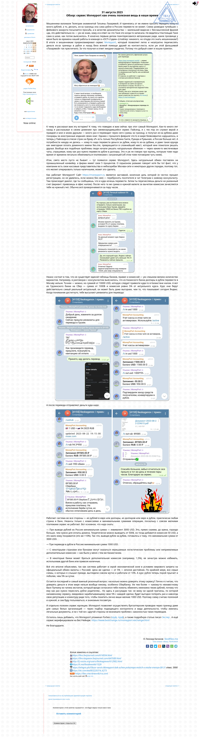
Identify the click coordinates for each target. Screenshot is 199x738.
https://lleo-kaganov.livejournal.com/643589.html (96, 658)
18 (31, 49)
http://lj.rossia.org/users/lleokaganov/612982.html (97, 661)
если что (90, 676)
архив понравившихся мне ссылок (59, 699)
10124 (34, 62)
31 (29, 53)
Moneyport (110, 42)
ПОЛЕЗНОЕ (173, 641)
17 (29, 49)
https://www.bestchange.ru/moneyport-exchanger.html (120, 620)
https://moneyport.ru (93, 174)
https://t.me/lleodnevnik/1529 (87, 664)
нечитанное (30, 26)
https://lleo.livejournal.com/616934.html (92, 655)
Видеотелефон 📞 (29, 70)
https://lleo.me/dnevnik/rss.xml (91, 673)
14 (24, 49)
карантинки (31, 111)
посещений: (27, 62)
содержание (30, 30)
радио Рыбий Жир (29, 88)
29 (26, 53)
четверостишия (31, 118)
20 (35, 49)
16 (28, 49)
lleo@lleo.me (171, 638)
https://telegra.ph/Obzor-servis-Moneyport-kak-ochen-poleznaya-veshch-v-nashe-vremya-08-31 (119, 667)
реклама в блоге (29, 37)
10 (29, 47)
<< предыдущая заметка (52, 4)
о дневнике (30, 33)
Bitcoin (26, 74)
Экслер (166, 617)
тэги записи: (158, 641)
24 (29, 51)
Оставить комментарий (68, 713)
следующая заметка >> (172, 4)
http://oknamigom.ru (30, 94)
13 (35, 47)
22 (26, 51)
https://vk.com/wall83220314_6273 (89, 670)
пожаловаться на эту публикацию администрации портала (70, 696)
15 (26, 49)
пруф (114, 617)
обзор (165, 641)
